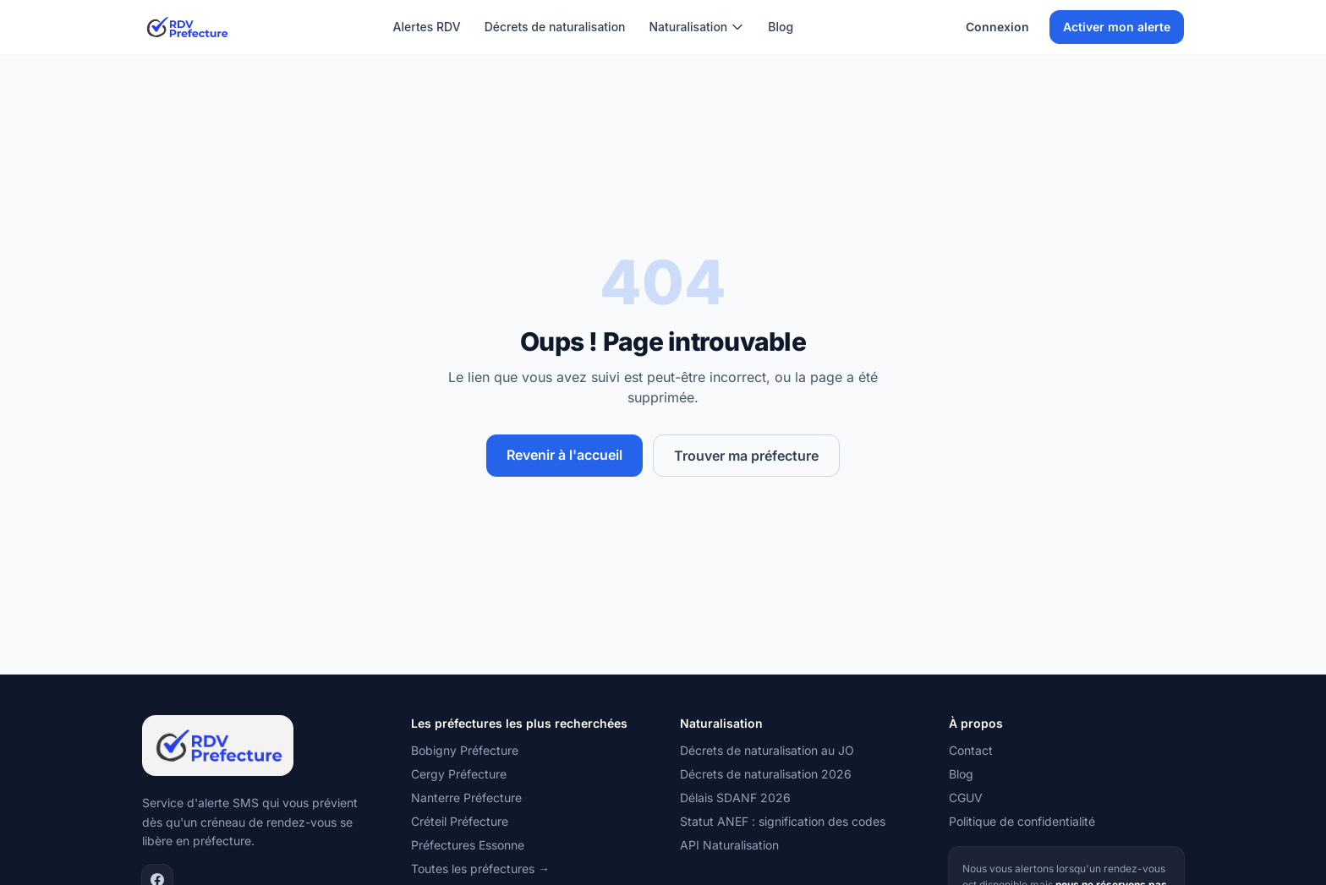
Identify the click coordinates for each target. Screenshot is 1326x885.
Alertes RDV (427, 26)
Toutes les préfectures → (480, 868)
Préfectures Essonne (467, 845)
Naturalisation (697, 26)
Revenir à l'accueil (564, 454)
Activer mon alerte (1116, 26)
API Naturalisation (729, 845)
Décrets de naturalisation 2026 (766, 774)
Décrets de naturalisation (555, 26)
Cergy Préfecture (459, 774)
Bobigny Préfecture (464, 750)
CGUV (966, 797)
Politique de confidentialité (1022, 821)
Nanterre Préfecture (466, 797)
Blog (780, 26)
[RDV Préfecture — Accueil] (186, 27)
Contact (971, 750)
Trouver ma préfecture (746, 455)
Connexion (997, 26)
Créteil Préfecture (459, 821)
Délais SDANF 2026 (735, 797)
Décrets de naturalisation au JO (767, 750)
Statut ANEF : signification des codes (782, 821)
